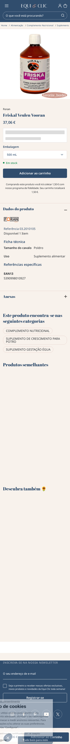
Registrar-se (35, 698)
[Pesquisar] (35, 15)
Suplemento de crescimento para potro (33, 340)
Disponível (11, 233)
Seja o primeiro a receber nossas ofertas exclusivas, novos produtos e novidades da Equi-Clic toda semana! (37, 687)
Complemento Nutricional (27, 331)
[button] (7, 737)
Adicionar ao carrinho (35, 173)
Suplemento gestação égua (28, 349)
